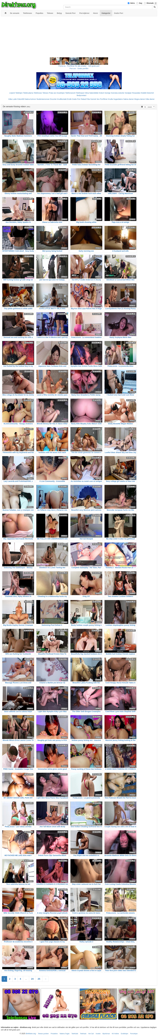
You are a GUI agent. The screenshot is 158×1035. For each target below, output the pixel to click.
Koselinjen (61, 93)
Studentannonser (43, 99)
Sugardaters (118, 99)
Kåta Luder (12, 99)
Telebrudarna (28, 93)
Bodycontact (81, 95)
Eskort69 (20, 99)
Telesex (45, 93)
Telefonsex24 (70, 93)
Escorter (53, 99)
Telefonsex (38, 93)
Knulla (110, 99)
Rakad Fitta (85, 99)
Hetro (132, 3)
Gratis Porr (76, 99)
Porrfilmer (104, 99)
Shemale (150, 3)
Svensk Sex (95, 99)
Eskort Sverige (104, 93)
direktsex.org (31, 1034)
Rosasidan (136, 93)
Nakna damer (128, 99)
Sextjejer (128, 93)
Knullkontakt (62, 99)
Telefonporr (80, 93)
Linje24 (12, 93)
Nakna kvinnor (30, 99)
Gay (140, 3)
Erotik (69, 99)
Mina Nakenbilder (92, 93)
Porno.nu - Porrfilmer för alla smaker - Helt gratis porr (79, 66)
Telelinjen (19, 93)
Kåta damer (150, 99)
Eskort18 (150, 93)
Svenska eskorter (117, 93)
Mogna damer (139, 99)
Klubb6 (143, 93)
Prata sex (52, 93)
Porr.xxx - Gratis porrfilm (79, 68)
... (26, 979)
